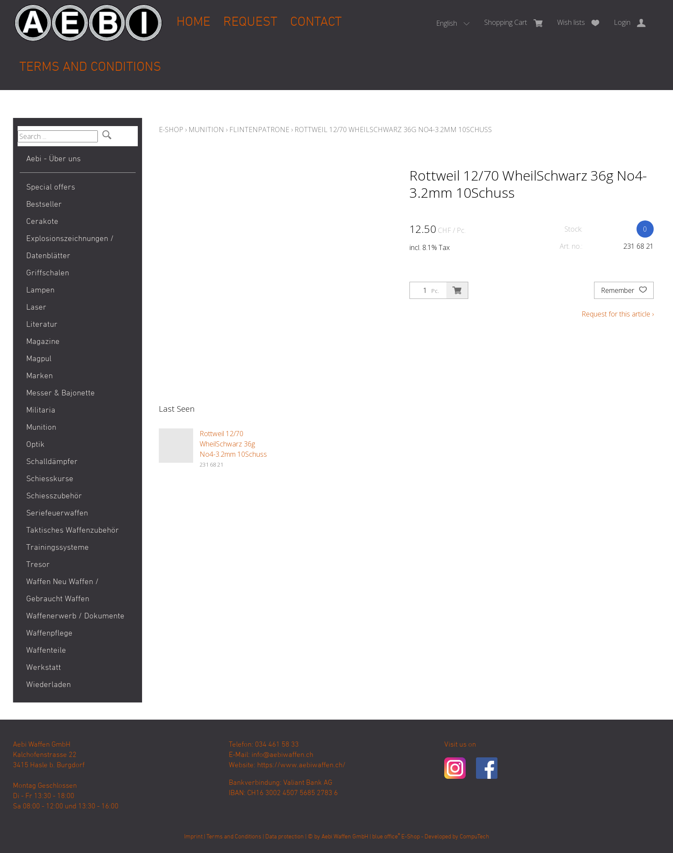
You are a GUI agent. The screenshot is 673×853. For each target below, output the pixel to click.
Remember (624, 290)
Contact (316, 22)
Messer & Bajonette (60, 393)
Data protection (284, 837)
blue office (386, 837)
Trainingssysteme (57, 548)
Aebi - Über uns (53, 159)
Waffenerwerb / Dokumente (75, 616)
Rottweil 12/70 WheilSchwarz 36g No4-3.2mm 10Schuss (393, 129)
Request (250, 22)
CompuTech (474, 837)
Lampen (40, 290)
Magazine (43, 342)
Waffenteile (46, 651)
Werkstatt (43, 668)
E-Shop (171, 129)
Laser (36, 308)
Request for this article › (618, 314)
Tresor (38, 565)
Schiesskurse (49, 479)
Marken (39, 376)
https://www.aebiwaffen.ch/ (301, 765)
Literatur (42, 325)
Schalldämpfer (52, 462)
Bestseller (44, 205)
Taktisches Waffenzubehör (72, 531)
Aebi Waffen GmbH (344, 837)
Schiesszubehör (54, 496)
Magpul (39, 359)
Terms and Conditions (90, 67)
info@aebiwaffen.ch (282, 755)
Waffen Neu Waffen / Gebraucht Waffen (62, 590)
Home (193, 22)
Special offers (50, 188)
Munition (41, 428)
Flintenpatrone (259, 129)
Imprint (193, 837)
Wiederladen (48, 685)
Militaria (40, 411)
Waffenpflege (49, 634)
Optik (35, 445)
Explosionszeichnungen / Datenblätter (70, 247)
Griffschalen (47, 273)
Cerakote (42, 222)
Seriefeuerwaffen (57, 513)
